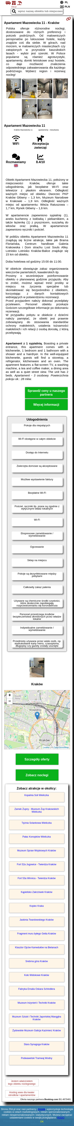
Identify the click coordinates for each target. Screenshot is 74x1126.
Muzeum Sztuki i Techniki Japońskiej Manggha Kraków (36, 1018)
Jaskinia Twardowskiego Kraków (37, 919)
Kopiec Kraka (37, 906)
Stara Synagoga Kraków (36, 1044)
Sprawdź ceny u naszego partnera (46, 392)
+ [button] (9, 696)
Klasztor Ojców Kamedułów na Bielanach (36, 947)
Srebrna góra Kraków (36, 961)
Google (41, 1109)
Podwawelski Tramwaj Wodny (36, 1058)
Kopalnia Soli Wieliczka (36, 795)
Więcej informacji (46, 404)
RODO (60, 1117)
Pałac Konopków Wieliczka (36, 836)
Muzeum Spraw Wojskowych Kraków (36, 850)
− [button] (9, 701)
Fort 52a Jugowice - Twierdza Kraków (36, 864)
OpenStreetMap (61, 747)
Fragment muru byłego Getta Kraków (36, 933)
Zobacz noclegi (37, 775)
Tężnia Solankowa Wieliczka (37, 823)
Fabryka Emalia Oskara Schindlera (36, 989)
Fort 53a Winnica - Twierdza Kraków (37, 878)
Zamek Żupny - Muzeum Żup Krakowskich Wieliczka (36, 810)
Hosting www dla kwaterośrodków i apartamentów (21, 1094)
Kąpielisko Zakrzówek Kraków (36, 892)
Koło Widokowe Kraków (36, 975)
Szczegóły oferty (36, 759)
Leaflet (46, 747)
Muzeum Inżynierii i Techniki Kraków (37, 1002)
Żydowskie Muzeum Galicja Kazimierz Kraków (36, 1030)
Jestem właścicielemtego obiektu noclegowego (22, 1082)
